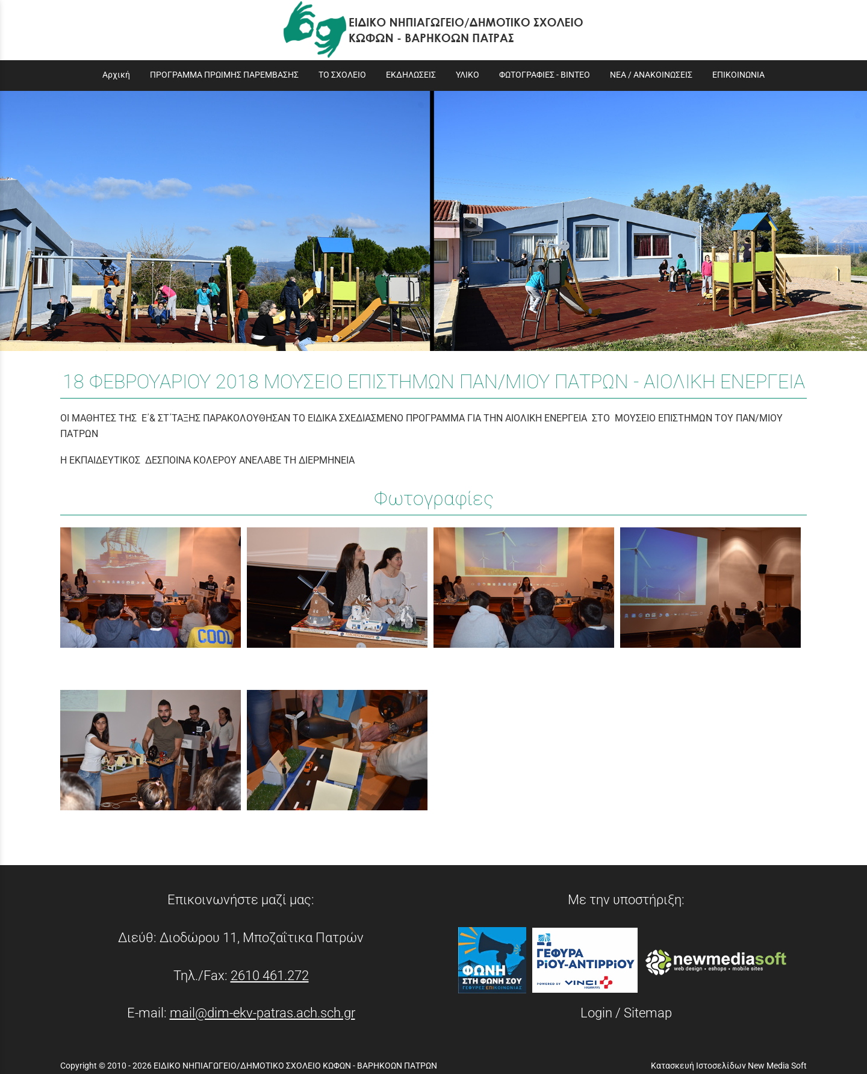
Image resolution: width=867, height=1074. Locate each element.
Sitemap (648, 1012)
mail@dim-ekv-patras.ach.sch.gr (262, 1012)
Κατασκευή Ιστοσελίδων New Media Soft (729, 1065)
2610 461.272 (270, 975)
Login (596, 1012)
